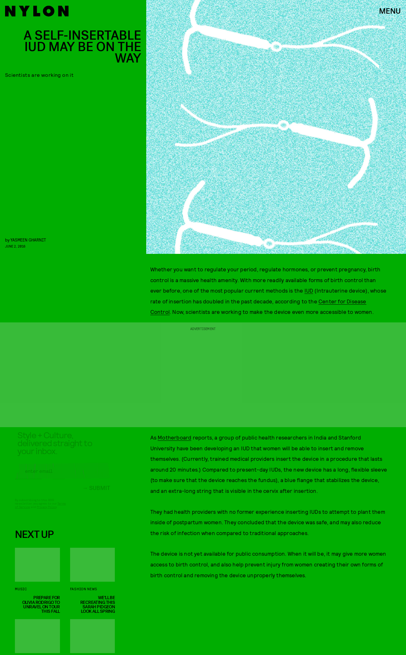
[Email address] (62, 476)
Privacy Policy (47, 512)
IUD (308, 290)
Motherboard (174, 437)
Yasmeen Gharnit (28, 239)
